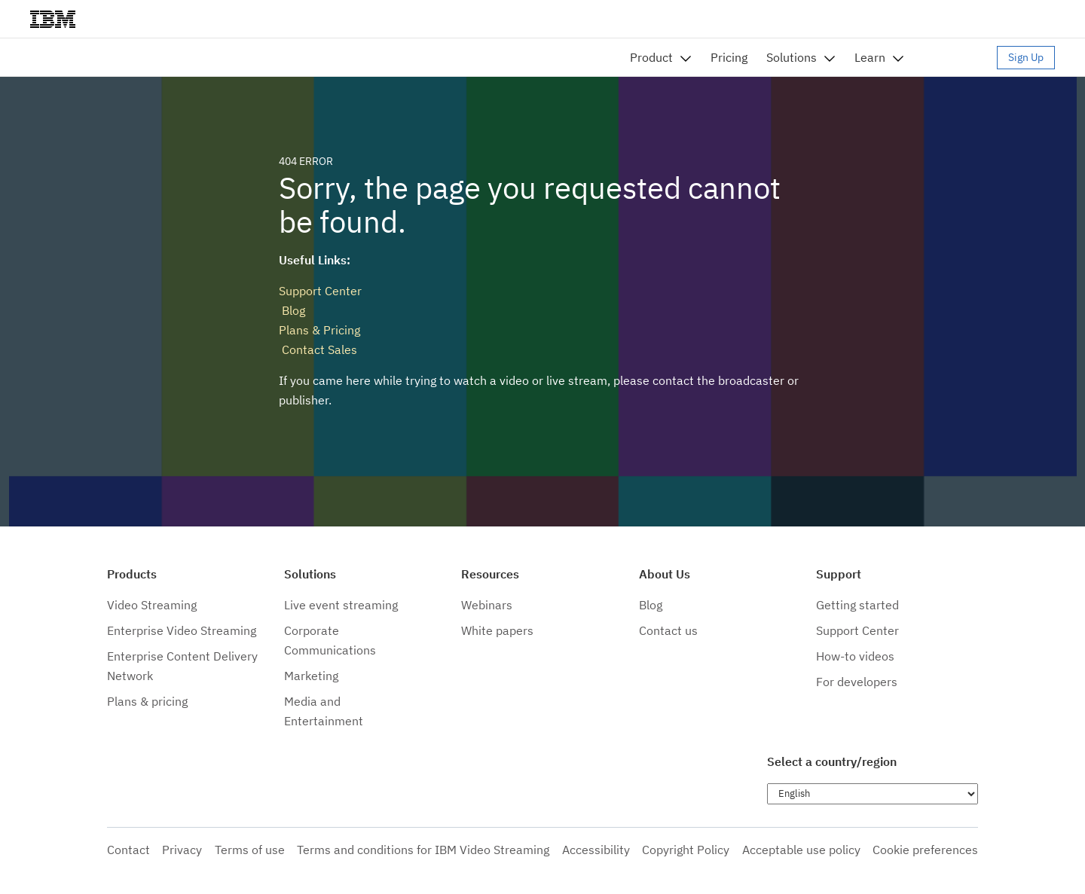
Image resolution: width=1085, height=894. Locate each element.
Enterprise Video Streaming (181, 630)
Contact (128, 849)
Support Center (320, 290)
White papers (497, 630)
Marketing (311, 675)
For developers (856, 681)
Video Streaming (152, 604)
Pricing (729, 57)
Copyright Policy (685, 849)
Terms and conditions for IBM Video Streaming (423, 849)
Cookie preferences (925, 849)
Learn (869, 57)
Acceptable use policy (801, 849)
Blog (292, 310)
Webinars (486, 604)
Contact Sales (318, 349)
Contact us (668, 630)
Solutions (791, 57)
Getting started (857, 604)
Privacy (182, 849)
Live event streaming (341, 604)
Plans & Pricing (319, 329)
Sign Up (1026, 57)
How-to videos (855, 656)
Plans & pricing (147, 701)
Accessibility (596, 849)
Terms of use (250, 849)
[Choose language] (872, 793)
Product (651, 57)
